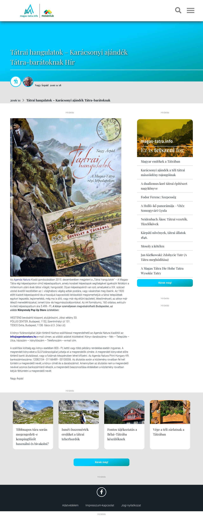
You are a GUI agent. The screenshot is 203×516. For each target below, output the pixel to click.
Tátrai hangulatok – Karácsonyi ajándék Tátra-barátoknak (68, 100)
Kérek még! (165, 282)
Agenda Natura (22, 279)
